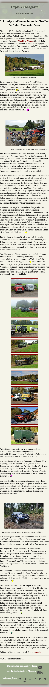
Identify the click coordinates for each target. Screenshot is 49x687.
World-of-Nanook (26, 41)
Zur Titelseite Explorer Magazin (25, 671)
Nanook (37, 652)
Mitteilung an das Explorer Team (24, 666)
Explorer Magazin (24, 7)
